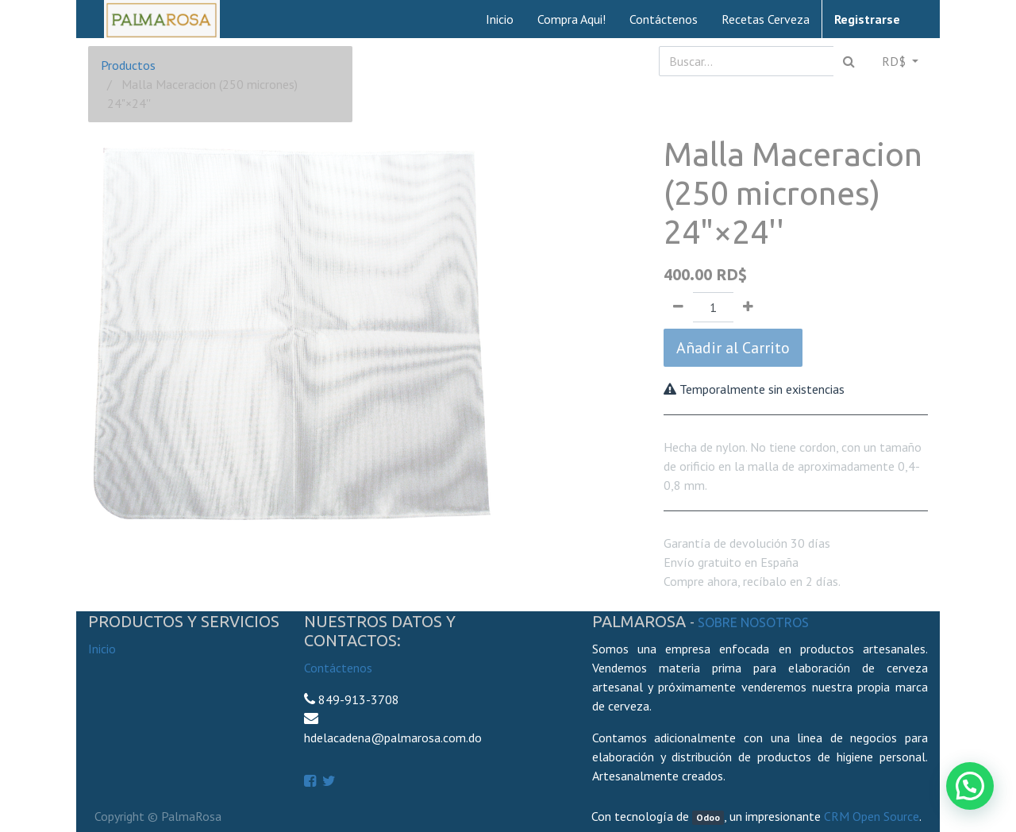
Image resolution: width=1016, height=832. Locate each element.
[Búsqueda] (848, 61)
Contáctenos (338, 668)
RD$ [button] (895, 61)
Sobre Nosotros (753, 622)
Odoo (708, 817)
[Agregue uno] (748, 307)
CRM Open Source (871, 816)
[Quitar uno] (678, 307)
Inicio (102, 649)
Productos (128, 65)
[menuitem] (499, 19)
